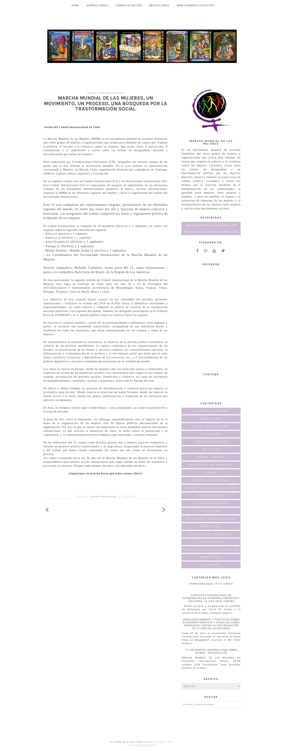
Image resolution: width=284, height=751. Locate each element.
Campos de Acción (129, 5)
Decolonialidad (211, 495)
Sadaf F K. (165, 742)
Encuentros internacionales (211, 518)
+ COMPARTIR (127, 496)
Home (75, 5)
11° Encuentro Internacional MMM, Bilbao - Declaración (211, 651)
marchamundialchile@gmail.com (211, 225)
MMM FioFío (211, 557)
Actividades (211, 434)
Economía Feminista (211, 503)
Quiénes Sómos (97, 5)
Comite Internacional (103, 496)
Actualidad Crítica (211, 441)
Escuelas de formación (211, 534)
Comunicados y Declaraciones (211, 488)
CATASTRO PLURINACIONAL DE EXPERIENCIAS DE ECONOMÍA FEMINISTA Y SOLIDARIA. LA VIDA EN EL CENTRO (211, 598)
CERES (211, 472)
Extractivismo (211, 541)
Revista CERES (159, 5)
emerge (149, 742)
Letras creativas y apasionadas (211, 549)
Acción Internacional (211, 426)
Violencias (211, 565)
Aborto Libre (211, 418)
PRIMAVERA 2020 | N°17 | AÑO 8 (211, 583)
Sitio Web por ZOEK (142, 745)
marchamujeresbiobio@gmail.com (211, 231)
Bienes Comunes (211, 457)
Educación (211, 511)
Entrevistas (211, 526)
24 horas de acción (211, 411)
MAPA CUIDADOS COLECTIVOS (196, 5)
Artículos (211, 449)
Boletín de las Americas (211, 465)
